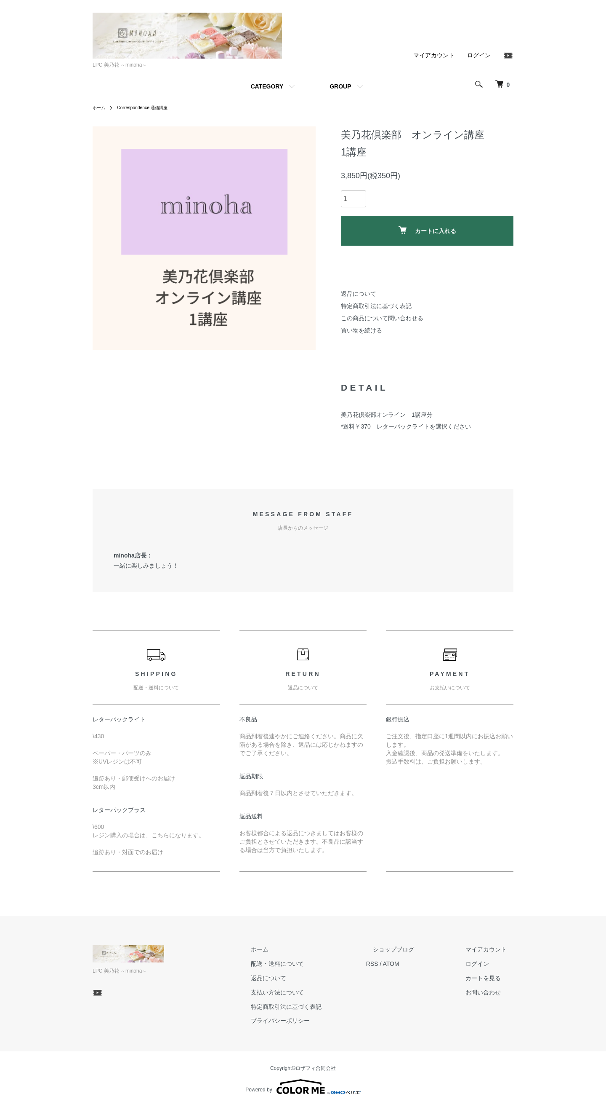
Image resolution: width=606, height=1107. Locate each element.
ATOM (418, 963)
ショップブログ (413, 949)
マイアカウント (433, 55)
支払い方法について (311, 992)
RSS (399, 963)
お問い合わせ (490, 992)
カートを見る (490, 978)
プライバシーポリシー (313, 1021)
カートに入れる (427, 230)
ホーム (100, 107)
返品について (358, 293)
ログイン (479, 55)
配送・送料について (311, 963)
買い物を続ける (361, 330)
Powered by (302, 1086)
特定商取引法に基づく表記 (376, 306)
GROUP (340, 86)
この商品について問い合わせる (382, 318)
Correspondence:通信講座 (149, 107)
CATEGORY (266, 86)
